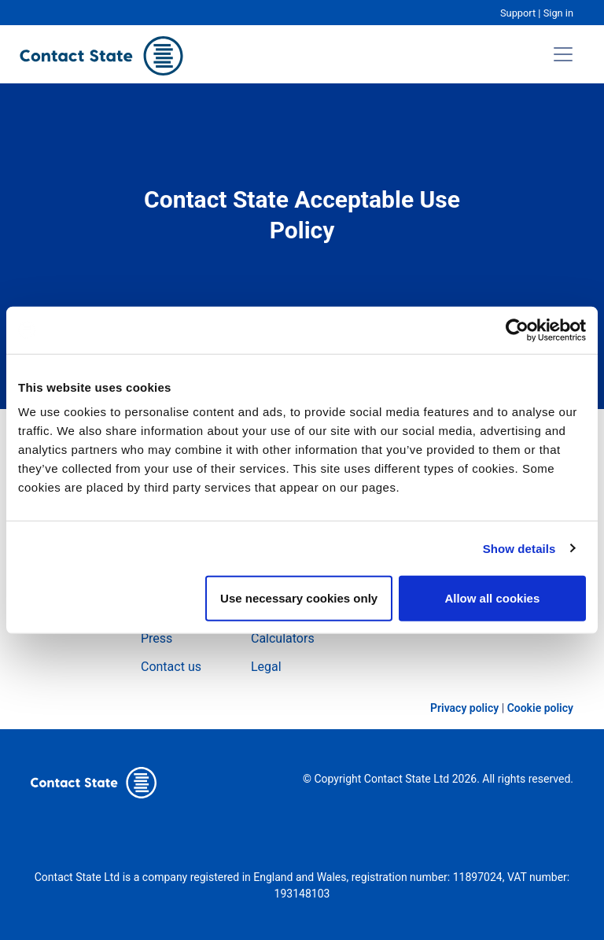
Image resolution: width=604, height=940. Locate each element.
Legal (266, 666)
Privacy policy (464, 708)
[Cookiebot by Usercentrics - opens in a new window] (517, 329)
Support (518, 13)
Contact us (171, 666)
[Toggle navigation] (563, 54)
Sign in (558, 13)
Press (156, 638)
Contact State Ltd (408, 778)
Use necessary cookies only (299, 598)
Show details (519, 548)
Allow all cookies (492, 598)
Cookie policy (540, 708)
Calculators (283, 638)
